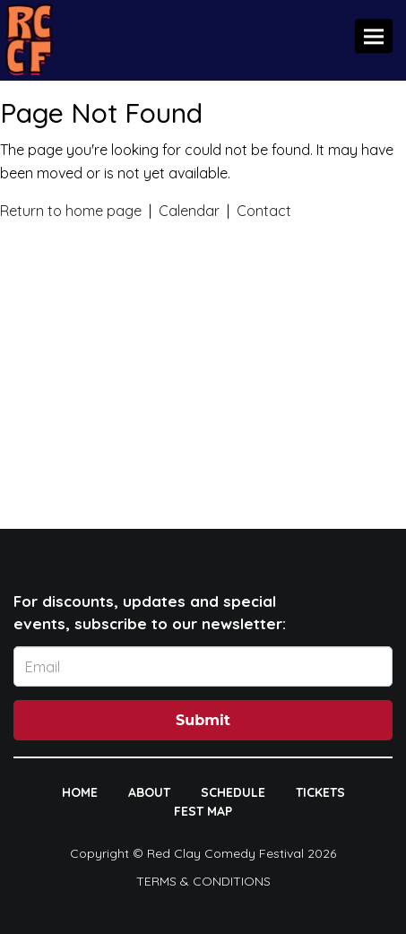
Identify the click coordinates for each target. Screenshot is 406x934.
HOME (80, 792)
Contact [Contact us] (264, 211)
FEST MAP (203, 811)
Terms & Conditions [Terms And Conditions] (203, 881)
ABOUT (149, 792)
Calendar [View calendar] (189, 211)
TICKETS (320, 792)
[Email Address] (203, 666)
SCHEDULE (233, 792)
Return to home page (71, 211)
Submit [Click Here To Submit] (203, 720)
